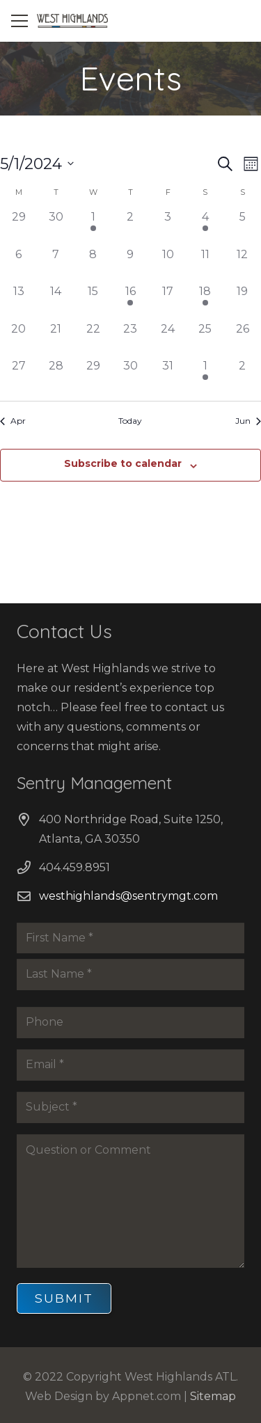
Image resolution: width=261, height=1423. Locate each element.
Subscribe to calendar (123, 463)
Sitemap (213, 1396)
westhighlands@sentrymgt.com (128, 896)
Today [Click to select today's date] (130, 420)
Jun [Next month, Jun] (248, 420)
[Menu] (19, 20)
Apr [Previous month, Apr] (13, 420)
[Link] (72, 21)
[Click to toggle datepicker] (37, 163)
